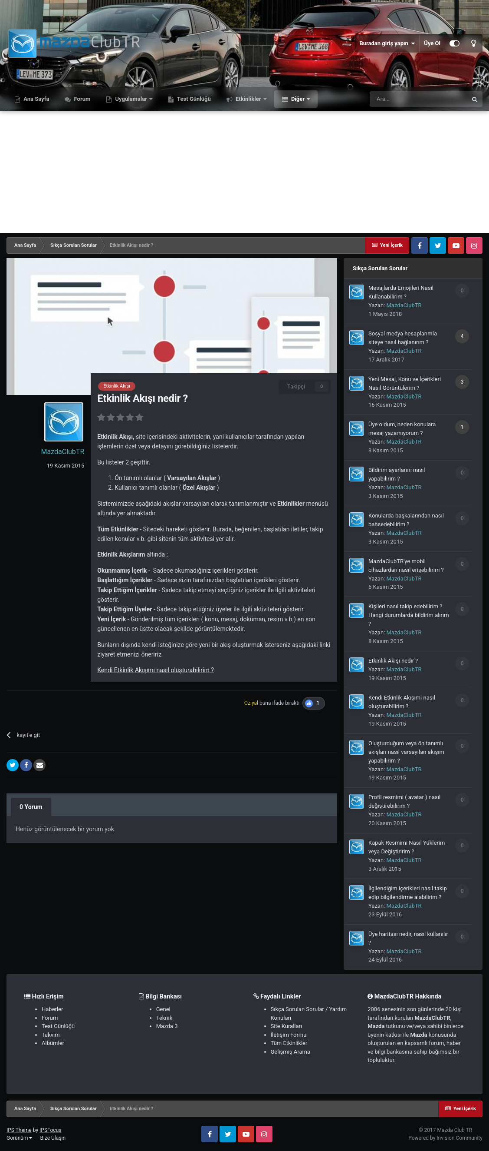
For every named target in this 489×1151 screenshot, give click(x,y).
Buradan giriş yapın (387, 43)
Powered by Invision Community (445, 1138)
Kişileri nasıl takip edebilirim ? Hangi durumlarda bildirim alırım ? (408, 615)
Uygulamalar (131, 99)
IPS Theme (19, 1130)
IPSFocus (50, 1130)
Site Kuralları (286, 1026)
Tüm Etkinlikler (289, 1043)
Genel (163, 1009)
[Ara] (418, 99)
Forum (81, 99)
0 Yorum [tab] (31, 806)
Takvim (51, 1035)
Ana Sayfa (35, 99)
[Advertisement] (244, 172)
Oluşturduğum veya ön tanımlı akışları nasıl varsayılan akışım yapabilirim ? (406, 752)
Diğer (298, 99)
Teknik (164, 1018)
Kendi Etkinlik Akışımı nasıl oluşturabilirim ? (155, 670)
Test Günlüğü (193, 99)
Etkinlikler (248, 99)
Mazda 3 (167, 1026)
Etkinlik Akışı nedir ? (393, 660)
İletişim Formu (289, 1035)
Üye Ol (432, 43)
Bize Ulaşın (53, 1138)
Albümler (53, 1043)
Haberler (52, 1009)
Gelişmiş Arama (290, 1051)
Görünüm (19, 1138)
